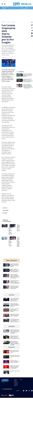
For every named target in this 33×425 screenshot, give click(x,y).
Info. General (23, 8)
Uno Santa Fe (3, 22)
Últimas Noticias (3, 8)
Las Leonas (13, 22)
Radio (21, 379)
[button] (2, 4)
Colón (17, 7)
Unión (20, 7)
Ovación (14, 7)
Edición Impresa (27, 8)
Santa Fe (6, 8)
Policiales (10, 7)
